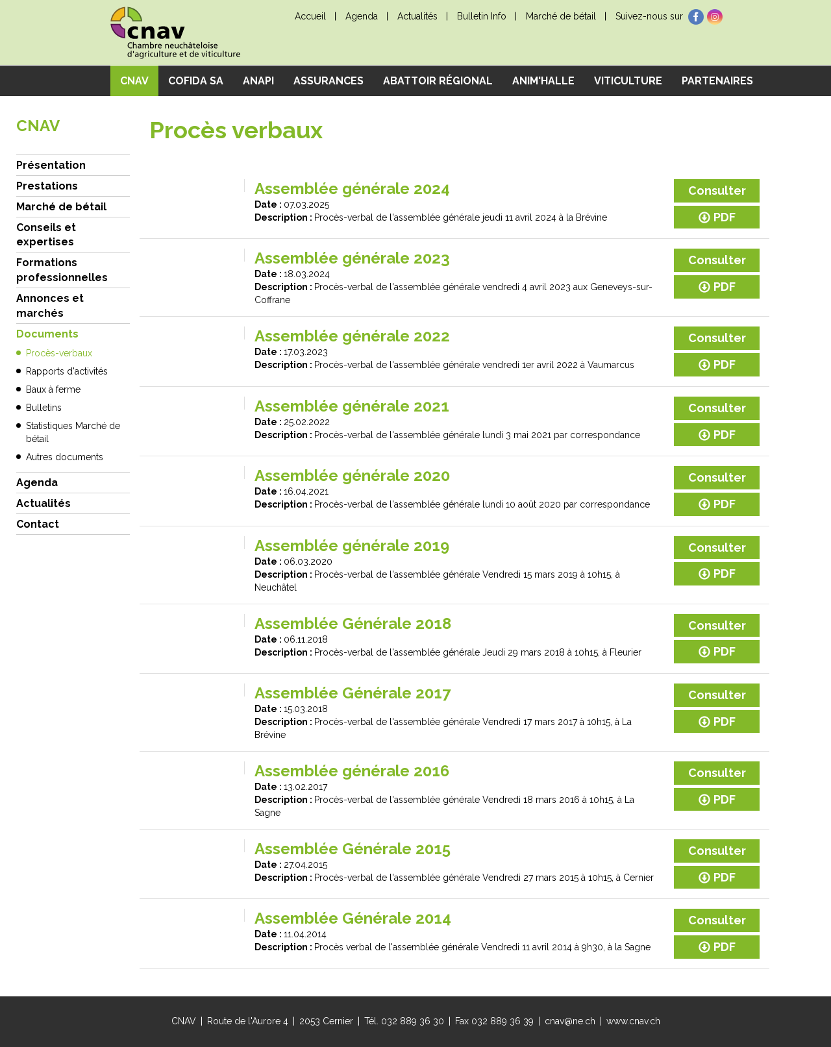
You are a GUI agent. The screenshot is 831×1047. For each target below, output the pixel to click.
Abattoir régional (438, 81)
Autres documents (64, 457)
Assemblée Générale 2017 (352, 693)
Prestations (47, 186)
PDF (717, 217)
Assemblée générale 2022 (352, 335)
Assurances (328, 81)
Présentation (51, 165)
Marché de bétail (561, 16)
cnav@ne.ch (570, 1021)
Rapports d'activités (67, 371)
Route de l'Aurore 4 (247, 1021)
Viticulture (628, 81)
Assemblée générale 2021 (351, 406)
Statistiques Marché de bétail (73, 432)
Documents (47, 334)
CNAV (134, 81)
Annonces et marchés (50, 305)
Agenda (361, 16)
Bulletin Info (481, 16)
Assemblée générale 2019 (351, 545)
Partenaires (717, 81)
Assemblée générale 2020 (352, 475)
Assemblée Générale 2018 (352, 623)
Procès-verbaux (59, 353)
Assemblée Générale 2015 (352, 848)
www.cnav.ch (633, 1021)
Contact (37, 524)
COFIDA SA (195, 81)
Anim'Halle (543, 81)
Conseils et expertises (46, 235)
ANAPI (258, 81)
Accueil (310, 16)
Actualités (417, 16)
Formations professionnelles (62, 270)
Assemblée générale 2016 (351, 770)
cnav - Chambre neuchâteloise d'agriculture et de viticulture (175, 32)
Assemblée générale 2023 (352, 258)
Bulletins (44, 407)
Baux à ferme (53, 389)
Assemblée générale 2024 (352, 188)
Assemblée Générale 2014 (352, 918)
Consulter (717, 190)
